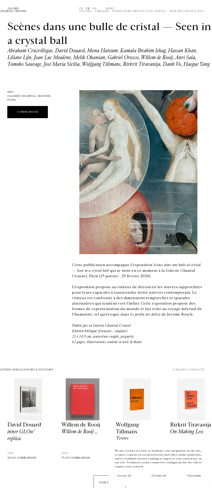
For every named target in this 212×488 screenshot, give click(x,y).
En (81, 8)
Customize (194, 475)
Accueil (85, 11)
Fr (87, 8)
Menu (110, 8)
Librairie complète (189, 369)
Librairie (102, 11)
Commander (27, 111)
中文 (94, 8)
